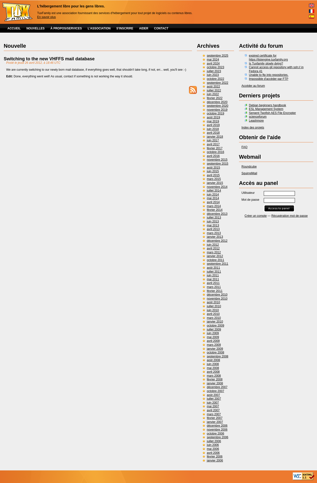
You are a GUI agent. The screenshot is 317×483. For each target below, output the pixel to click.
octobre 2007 (215, 391)
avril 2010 (213, 314)
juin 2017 (213, 140)
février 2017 (214, 148)
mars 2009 (214, 345)
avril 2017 (213, 144)
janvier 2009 (215, 349)
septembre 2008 (217, 356)
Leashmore (256, 120)
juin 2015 (213, 171)
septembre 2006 (217, 437)
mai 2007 (213, 406)
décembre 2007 (217, 387)
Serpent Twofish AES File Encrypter (272, 113)
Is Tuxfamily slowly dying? (266, 63)
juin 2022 (213, 94)
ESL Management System (266, 109)
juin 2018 (213, 129)
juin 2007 (213, 402)
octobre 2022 (215, 79)
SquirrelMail (249, 173)
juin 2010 (213, 310)
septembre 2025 (217, 55)
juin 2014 (213, 194)
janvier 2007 (215, 422)
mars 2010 (214, 318)
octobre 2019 (215, 113)
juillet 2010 (214, 306)
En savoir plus (46, 17)
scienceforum (257, 116)
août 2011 (213, 267)
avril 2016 (213, 156)
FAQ (244, 147)
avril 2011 (213, 283)
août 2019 (213, 117)
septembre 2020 (217, 106)
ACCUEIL (14, 28)
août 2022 (213, 86)
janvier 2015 (215, 183)
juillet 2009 (214, 329)
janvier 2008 (215, 383)
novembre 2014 (217, 187)
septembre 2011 (217, 263)
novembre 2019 (217, 109)
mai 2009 (213, 337)
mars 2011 (214, 287)
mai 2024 (213, 59)
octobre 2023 (215, 67)
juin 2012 (213, 244)
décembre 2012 (217, 240)
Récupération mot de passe (289, 216)
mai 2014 (213, 198)
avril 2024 (213, 63)
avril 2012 (213, 248)
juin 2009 (213, 333)
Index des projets (252, 127)
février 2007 (214, 418)
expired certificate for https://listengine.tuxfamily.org (268, 57)
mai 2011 (213, 279)
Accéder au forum (253, 86)
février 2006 (214, 456)
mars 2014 (214, 206)
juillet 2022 (214, 90)
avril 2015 (213, 175)
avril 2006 (213, 453)
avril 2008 (213, 371)
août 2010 (213, 302)
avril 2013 (213, 229)
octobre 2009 (215, 325)
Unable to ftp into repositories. (268, 75)
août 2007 (213, 395)
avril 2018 (213, 132)
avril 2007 (213, 410)
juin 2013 (213, 221)
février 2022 (214, 98)
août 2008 (213, 360)
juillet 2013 (214, 217)
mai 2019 (213, 121)
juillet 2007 (214, 398)
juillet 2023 (214, 71)
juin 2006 (213, 445)
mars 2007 (214, 414)
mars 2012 (214, 252)
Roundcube (249, 166)
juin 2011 (213, 275)
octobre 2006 (215, 433)
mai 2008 (213, 368)
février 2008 (214, 379)
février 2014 (214, 210)
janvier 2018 (215, 136)
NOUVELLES (35, 28)
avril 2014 (213, 202)
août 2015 (213, 167)
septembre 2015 (217, 163)
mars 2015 (214, 179)
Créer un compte (256, 216)
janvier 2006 (215, 460)
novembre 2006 (217, 429)
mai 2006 (213, 449)
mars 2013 (214, 233)
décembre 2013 (217, 214)
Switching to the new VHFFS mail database (49, 58)
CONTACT (161, 28)
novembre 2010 (217, 298)
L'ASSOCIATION (99, 28)
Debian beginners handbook (267, 105)
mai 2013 (213, 225)
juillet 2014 (214, 190)
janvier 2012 (215, 256)
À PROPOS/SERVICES (66, 28)
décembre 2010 (217, 294)
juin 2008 (213, 364)
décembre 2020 (217, 102)
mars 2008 (214, 375)
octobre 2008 (215, 352)
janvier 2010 (215, 321)
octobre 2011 (215, 260)
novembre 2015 (217, 159)
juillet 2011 (214, 271)
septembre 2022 (217, 83)
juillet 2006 (214, 441)
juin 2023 (213, 75)
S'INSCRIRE (124, 28)
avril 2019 (213, 125)
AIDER (143, 28)
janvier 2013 (215, 237)
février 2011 (214, 291)
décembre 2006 (217, 425)
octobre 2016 (215, 152)
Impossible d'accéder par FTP (268, 79)
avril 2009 (213, 341)
